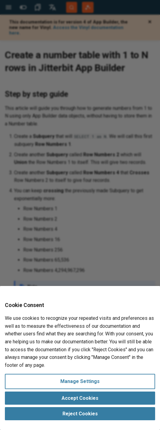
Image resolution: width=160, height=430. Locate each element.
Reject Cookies (80, 414)
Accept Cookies (80, 398)
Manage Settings (80, 381)
